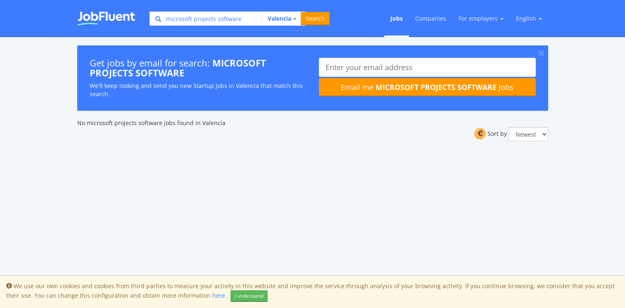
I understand (249, 295)
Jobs (396, 18)
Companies (430, 18)
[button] (279, 18)
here (218, 295)
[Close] (541, 52)
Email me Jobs (427, 87)
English (529, 18)
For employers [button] (481, 18)
